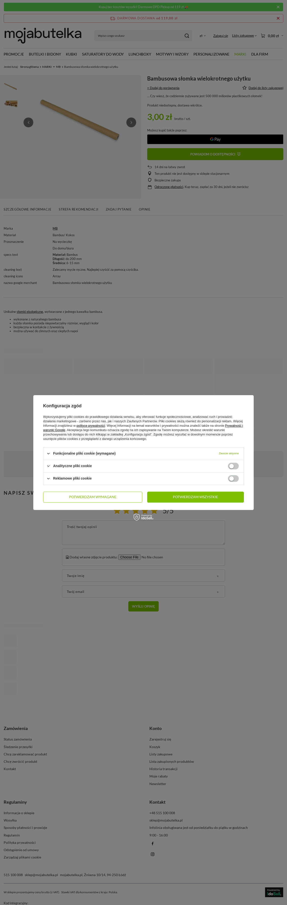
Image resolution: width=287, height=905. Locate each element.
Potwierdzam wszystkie (195, 497)
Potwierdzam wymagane (92, 497)
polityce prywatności (91, 425)
